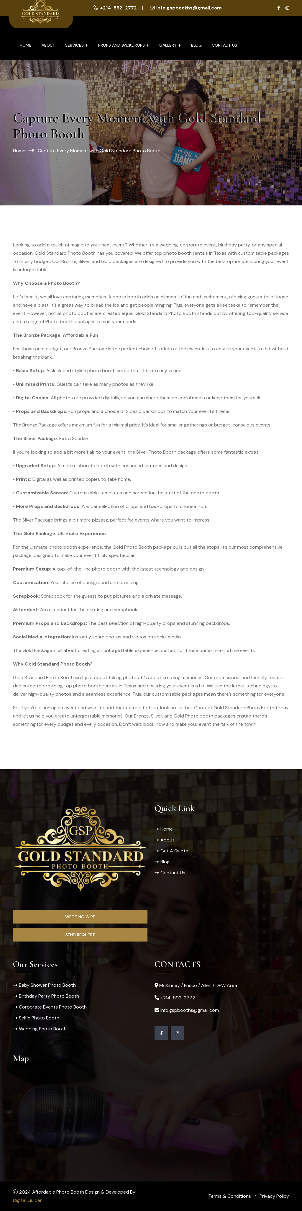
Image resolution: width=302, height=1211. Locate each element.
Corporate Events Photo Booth (53, 1007)
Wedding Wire (80, 916)
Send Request (80, 934)
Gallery (168, 45)
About (48, 45)
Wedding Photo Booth (43, 1029)
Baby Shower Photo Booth (47, 985)
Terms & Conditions (229, 1196)
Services (74, 45)
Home (26, 45)
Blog (196, 45)
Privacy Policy (274, 1196)
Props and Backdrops (121, 45)
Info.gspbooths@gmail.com (189, 8)
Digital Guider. (27, 1200)
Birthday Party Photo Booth (49, 996)
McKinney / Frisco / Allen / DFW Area (198, 985)
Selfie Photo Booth (39, 1018)
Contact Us (224, 45)
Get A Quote (174, 851)
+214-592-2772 (118, 8)
